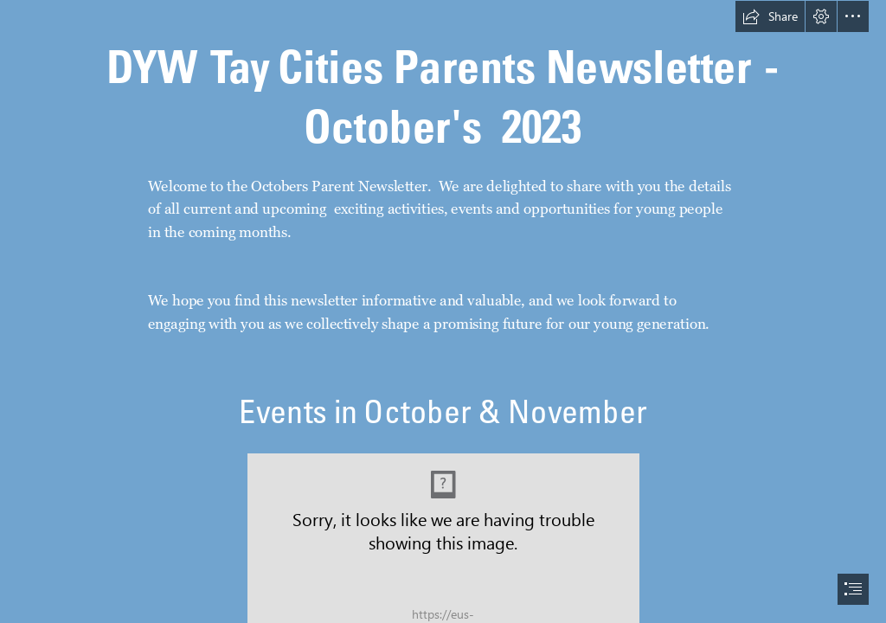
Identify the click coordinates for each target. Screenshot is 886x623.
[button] (770, 16)
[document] (443, 311)
